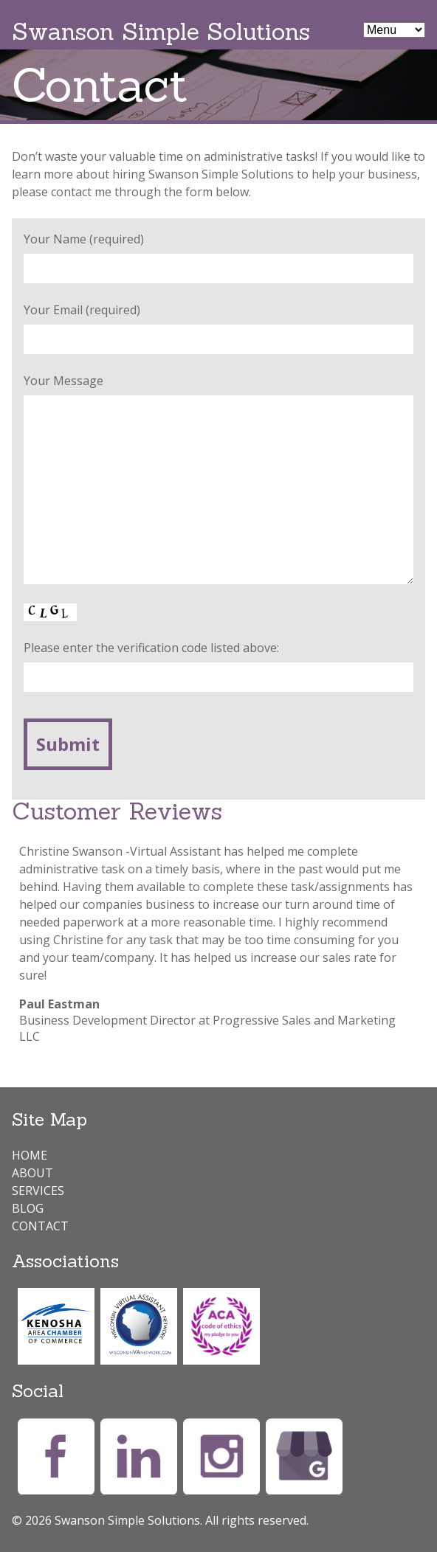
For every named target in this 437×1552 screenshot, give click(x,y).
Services (38, 1190)
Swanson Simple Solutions (161, 31)
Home (29, 1155)
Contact (40, 1226)
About (32, 1173)
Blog (28, 1208)
